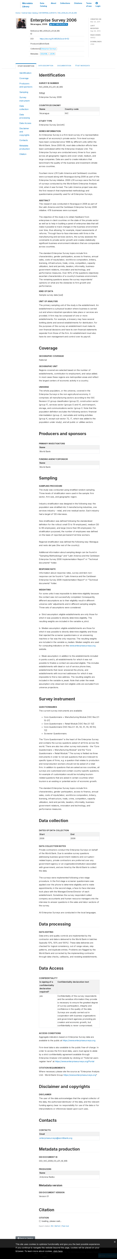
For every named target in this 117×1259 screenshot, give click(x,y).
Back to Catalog (25, 1238)
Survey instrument (24, 99)
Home (18, 13)
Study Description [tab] (26, 66)
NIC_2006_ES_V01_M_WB (67, 13)
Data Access (25, 123)
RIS (52, 1226)
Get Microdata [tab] (82, 65)
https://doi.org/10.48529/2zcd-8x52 (54, 39)
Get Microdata (58, 24)
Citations (78, 3)
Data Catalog (43, 4)
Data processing (24, 116)
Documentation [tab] (64, 66)
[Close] (115, 1241)
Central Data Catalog (30, 13)
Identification (25, 73)
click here (57, 1251)
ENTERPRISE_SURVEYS (48, 13)
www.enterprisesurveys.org (82, 645)
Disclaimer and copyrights (24, 131)
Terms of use (89, 4)
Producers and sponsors (25, 85)
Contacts (23, 140)
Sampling (23, 92)
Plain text (65, 1226)
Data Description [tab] (45, 66)
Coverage (24, 78)
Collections (65, 3)
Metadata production (24, 147)
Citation (22, 154)
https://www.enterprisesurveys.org (79, 1040)
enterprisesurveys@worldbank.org (55, 1138)
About (53, 3)
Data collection (24, 107)
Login (98, 4)
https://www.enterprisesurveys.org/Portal (74, 1061)
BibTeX (57, 1226)
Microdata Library (27, 5)
